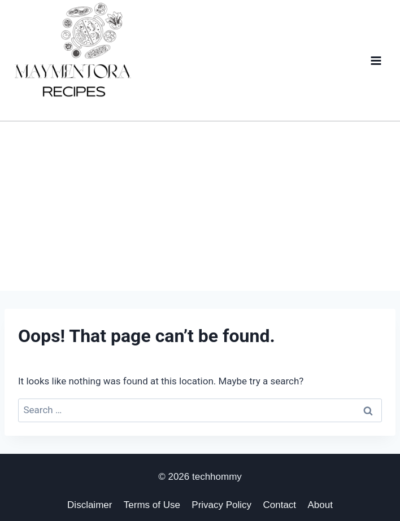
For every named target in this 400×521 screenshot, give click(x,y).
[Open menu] (375, 60)
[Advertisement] (200, 206)
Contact (280, 505)
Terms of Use (152, 505)
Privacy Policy (221, 505)
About (319, 505)
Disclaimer (89, 505)
